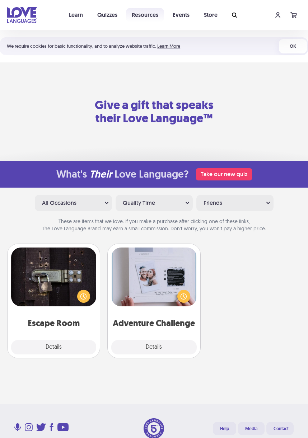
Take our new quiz (224, 174)
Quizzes (107, 15)
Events (181, 15)
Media (251, 429)
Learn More (168, 46)
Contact (281, 429)
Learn (76, 15)
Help (224, 429)
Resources (145, 15)
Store (211, 15)
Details (54, 347)
